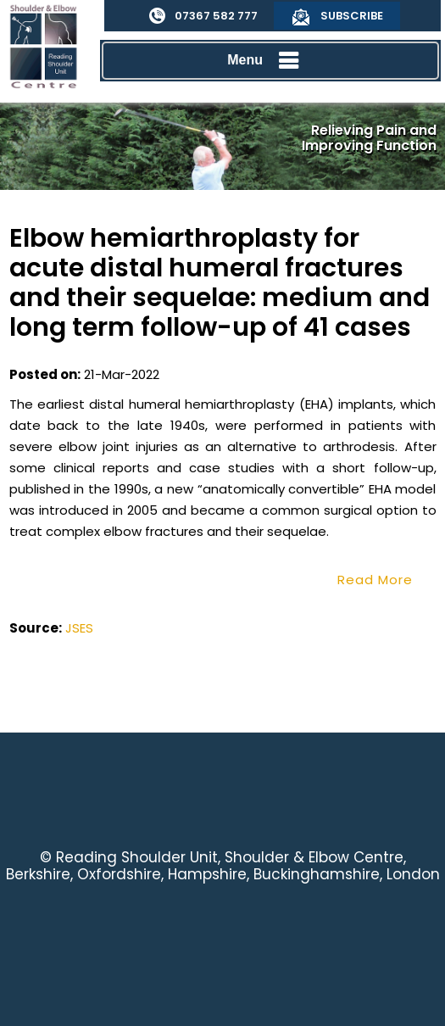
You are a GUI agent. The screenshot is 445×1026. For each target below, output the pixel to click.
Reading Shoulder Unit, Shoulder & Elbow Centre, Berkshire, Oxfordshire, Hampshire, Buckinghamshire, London (223, 865)
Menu (266, 61)
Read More (375, 579)
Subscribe (351, 16)
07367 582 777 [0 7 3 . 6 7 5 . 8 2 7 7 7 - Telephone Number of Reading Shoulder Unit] (216, 16)
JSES (79, 628)
